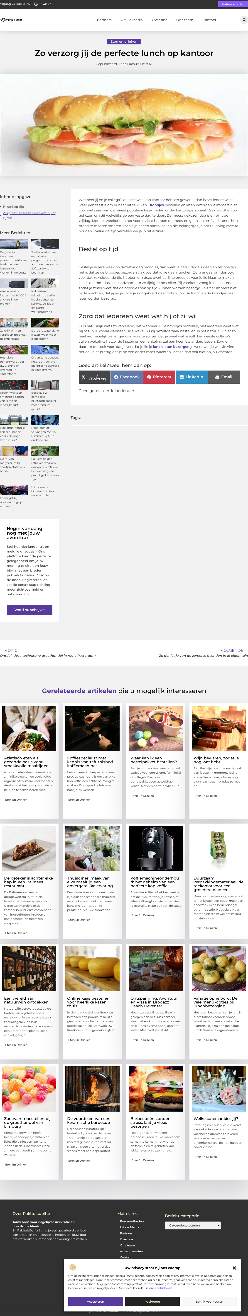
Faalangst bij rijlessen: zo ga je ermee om (11, 502)
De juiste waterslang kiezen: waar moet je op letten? (45, 334)
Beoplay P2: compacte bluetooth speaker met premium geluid (43, 401)
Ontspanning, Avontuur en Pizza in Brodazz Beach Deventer (154, 1002)
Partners (104, 20)
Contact (209, 20)
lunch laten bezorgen (171, 346)
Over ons (159, 20)
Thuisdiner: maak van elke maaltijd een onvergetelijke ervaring (90, 882)
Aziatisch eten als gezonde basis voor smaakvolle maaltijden (26, 762)
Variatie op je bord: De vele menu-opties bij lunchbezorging (215, 1002)
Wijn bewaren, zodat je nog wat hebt (216, 760)
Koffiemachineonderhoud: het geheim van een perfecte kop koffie (154, 882)
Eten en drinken (124, 41)
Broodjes (156, 205)
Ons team (184, 20)
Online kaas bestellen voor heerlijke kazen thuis (88, 1002)
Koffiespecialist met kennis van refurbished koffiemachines (90, 762)
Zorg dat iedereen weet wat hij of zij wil (29, 215)
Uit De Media (132, 20)
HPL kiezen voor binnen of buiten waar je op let (42, 491)
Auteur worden (131, 1251)
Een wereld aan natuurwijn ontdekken (26, 1000)
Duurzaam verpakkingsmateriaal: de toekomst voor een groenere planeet (218, 884)
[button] (234, 1268)
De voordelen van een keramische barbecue (88, 1120)
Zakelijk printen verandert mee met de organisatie (13, 334)
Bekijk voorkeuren (209, 1301)
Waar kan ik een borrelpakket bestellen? (153, 760)
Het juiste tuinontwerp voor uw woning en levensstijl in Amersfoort (12, 366)
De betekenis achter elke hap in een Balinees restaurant (28, 882)
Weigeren (152, 1301)
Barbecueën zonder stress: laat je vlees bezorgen (149, 1122)
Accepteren (95, 1301)
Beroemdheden (132, 1221)
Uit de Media (129, 1227)
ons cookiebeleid (160, 1288)
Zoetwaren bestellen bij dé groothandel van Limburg (27, 1122)
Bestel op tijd (13, 207)
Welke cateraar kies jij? (216, 1118)
